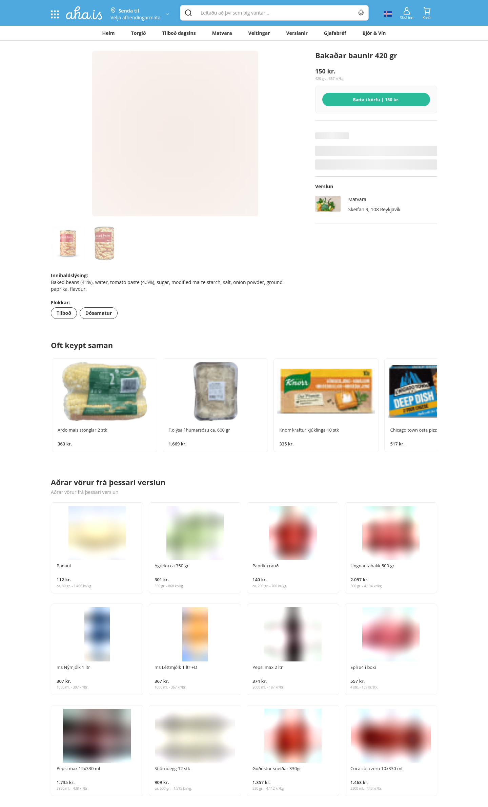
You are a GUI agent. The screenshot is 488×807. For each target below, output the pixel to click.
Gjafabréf (335, 33)
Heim (108, 33)
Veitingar (259, 33)
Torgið (138, 33)
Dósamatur (98, 313)
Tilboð (64, 313)
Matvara (222, 33)
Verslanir (297, 33)
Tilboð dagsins (179, 33)
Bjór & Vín (374, 33)
